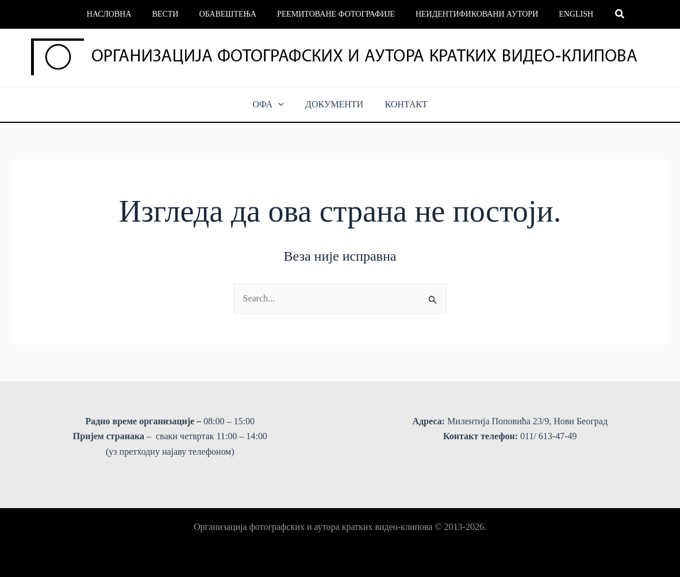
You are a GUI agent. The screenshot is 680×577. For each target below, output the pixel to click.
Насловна (120, 14)
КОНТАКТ (403, 104)
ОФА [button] (271, 104)
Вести (172, 14)
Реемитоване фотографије (334, 14)
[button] (606, 14)
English (564, 14)
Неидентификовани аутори (470, 14)
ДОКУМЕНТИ (334, 104)
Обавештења (230, 14)
